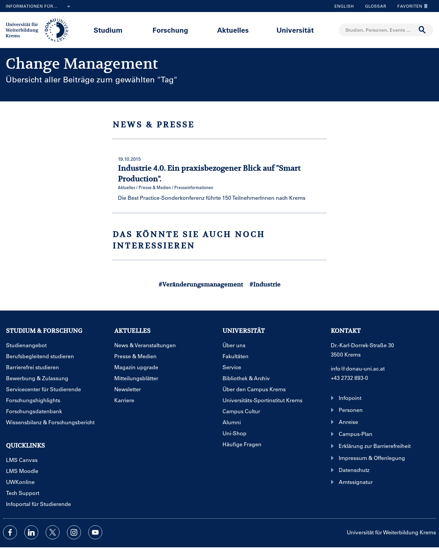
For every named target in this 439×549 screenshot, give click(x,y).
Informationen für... (39, 7)
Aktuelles (233, 29)
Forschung (170, 29)
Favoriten (410, 6)
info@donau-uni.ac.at (358, 368)
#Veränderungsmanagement (201, 284)
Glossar (373, 6)
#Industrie (264, 284)
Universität (295, 29)
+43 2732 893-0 (349, 377)
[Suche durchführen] (422, 30)
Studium (108, 29)
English (344, 6)
